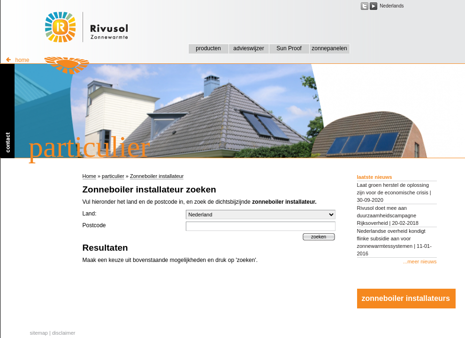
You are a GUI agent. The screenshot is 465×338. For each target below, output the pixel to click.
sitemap (39, 333)
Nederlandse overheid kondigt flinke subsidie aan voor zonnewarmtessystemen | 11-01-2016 (394, 242)
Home (89, 176)
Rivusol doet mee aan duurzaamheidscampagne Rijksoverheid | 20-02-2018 (388, 215)
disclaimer (64, 333)
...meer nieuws (420, 261)
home (18, 60)
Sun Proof (288, 48)
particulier (113, 176)
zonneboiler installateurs (406, 298)
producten (208, 48)
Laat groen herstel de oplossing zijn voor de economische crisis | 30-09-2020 (394, 192)
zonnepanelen (329, 48)
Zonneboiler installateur (156, 176)
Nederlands (392, 5)
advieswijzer (248, 48)
